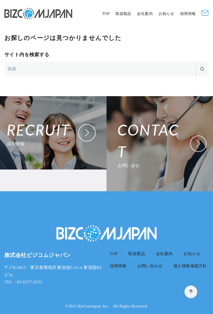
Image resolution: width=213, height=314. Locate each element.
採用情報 (188, 13)
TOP (105, 13)
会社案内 (145, 13)
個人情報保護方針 (190, 266)
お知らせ (166, 13)
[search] (202, 69)
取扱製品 (123, 13)
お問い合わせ (149, 266)
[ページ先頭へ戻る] (190, 291)
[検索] (106, 69)
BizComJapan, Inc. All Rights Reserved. (112, 306)
